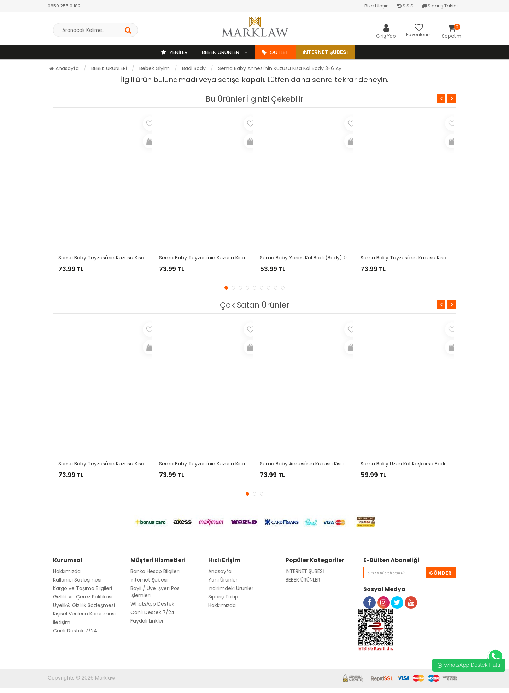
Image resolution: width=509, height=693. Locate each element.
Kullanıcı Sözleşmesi (77, 579)
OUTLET (275, 52)
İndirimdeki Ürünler (230, 588)
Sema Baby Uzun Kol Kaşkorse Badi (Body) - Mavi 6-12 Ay (430, 463)
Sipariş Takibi (440, 5)
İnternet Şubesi (325, 52)
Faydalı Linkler (147, 620)
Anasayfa (64, 68)
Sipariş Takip (223, 596)
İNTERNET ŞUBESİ (305, 571)
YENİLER (174, 52)
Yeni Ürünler (223, 579)
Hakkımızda (67, 571)
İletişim (61, 622)
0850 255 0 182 (64, 5)
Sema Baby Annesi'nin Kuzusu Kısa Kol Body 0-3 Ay (321, 463)
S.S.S (405, 5)
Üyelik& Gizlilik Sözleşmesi (84, 605)
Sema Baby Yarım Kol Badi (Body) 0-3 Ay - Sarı (317, 257)
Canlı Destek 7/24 (75, 630)
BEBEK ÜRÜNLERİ (222, 52)
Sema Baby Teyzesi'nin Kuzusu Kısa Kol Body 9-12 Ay (222, 257)
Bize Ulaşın (376, 5)
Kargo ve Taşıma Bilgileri (82, 588)
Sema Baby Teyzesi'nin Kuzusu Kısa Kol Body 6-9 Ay (222, 463)
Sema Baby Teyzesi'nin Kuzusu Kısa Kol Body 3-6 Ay (423, 257)
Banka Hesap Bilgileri (155, 571)
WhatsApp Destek (152, 603)
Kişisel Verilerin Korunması (84, 613)
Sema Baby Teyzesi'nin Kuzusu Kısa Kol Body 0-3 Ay (121, 257)
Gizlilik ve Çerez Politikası (82, 596)
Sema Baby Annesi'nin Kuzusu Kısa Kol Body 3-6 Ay (279, 68)
